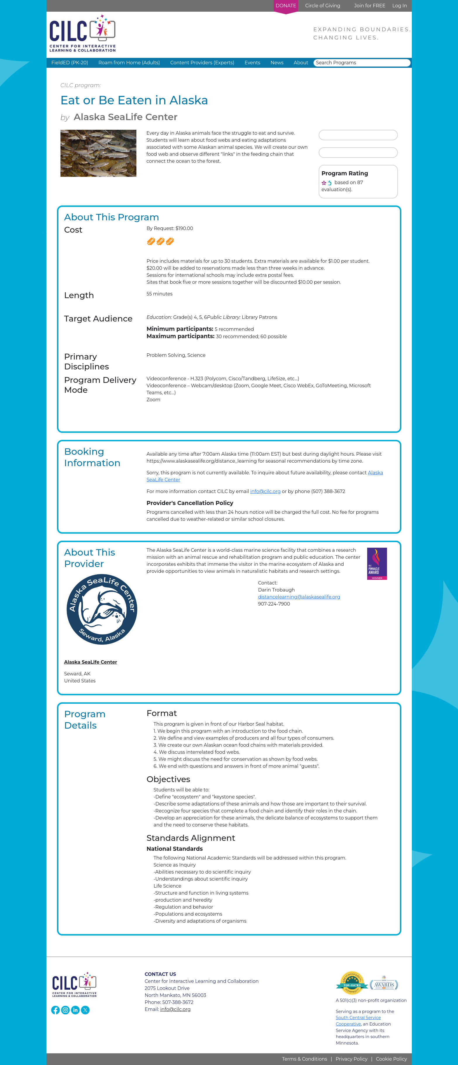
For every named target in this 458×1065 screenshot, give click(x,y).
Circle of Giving (322, 5)
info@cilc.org (265, 491)
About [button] (301, 62)
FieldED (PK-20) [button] (69, 62)
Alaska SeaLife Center (126, 116)
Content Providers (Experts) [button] (202, 62)
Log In (399, 5)
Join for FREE (369, 5)
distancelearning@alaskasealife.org (299, 597)
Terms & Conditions (304, 1059)
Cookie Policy (391, 1059)
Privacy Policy (351, 1059)
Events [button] (252, 62)
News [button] (276, 62)
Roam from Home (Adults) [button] (129, 62)
